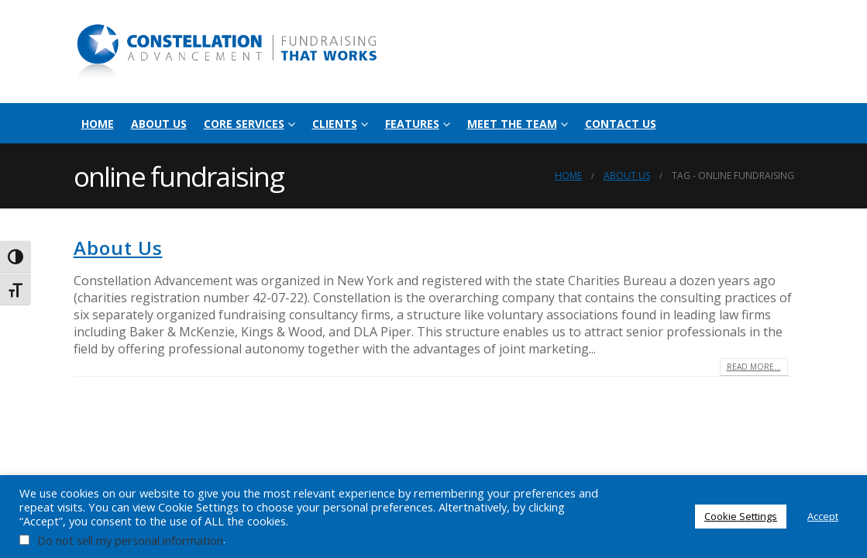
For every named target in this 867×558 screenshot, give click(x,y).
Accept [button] (822, 516)
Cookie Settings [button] (740, 516)
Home (97, 123)
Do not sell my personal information (130, 540)
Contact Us (620, 123)
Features (412, 123)
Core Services (244, 123)
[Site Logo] (229, 51)
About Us (159, 123)
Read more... (754, 366)
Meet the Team (512, 123)
